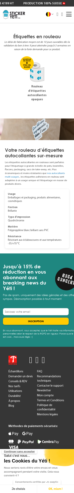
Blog (11, 405)
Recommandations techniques (49, 378)
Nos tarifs (14, 386)
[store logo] (14, 14)
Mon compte (45, 395)
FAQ (39, 371)
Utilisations (15, 391)
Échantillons (15, 371)
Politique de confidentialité (46, 407)
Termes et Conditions (50, 400)
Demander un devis (20, 376)
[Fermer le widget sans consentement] (19, 452)
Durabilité (14, 396)
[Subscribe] (36, 321)
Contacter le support (50, 385)
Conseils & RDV (17, 381)
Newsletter (44, 390)
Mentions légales (47, 414)
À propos (14, 401)
